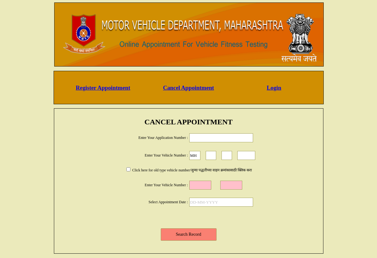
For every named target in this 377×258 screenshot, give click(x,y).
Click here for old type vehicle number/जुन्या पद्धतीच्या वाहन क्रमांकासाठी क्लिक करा (191, 170)
